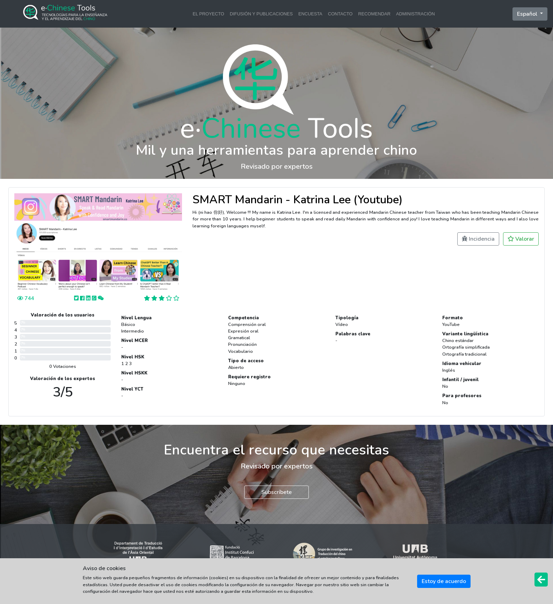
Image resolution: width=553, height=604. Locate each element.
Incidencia (478, 239)
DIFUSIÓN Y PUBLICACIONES (261, 13)
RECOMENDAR (374, 13)
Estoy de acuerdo (444, 581)
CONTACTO (340, 13)
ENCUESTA (310, 13)
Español (528, 14)
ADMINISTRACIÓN (415, 13)
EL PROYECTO (208, 13)
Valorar (521, 239)
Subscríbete (276, 492)
